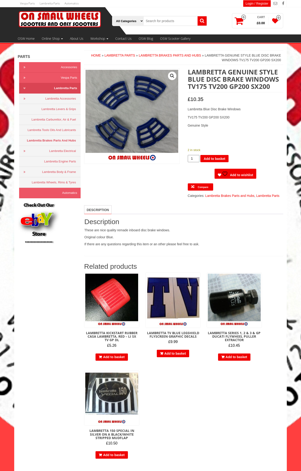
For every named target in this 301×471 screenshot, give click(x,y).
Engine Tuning (105, 424)
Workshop (99, 38)
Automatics (72, 3)
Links (26, 410)
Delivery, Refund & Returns (42, 401)
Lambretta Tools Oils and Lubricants (51, 130)
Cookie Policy (32, 405)
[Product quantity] (194, 158)
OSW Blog (146, 38)
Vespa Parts (27, 3)
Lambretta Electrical (48, 151)
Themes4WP (181, 464)
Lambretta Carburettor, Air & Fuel (53, 119)
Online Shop (52, 38)
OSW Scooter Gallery (175, 38)
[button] (172, 76)
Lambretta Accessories (48, 98)
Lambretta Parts (50, 3)
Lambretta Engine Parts (60, 161)
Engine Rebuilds (107, 429)
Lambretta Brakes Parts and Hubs (51, 140)
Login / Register (257, 3)
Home (96, 55)
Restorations (104, 433)
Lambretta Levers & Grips (58, 109)
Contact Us (123, 38)
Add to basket (214, 159)
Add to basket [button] (108, 349)
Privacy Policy (32, 396)
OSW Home (26, 38)
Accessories (49, 67)
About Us (76, 38)
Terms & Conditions (36, 391)
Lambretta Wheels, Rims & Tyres (54, 182)
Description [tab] (98, 210)
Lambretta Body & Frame (48, 172)
